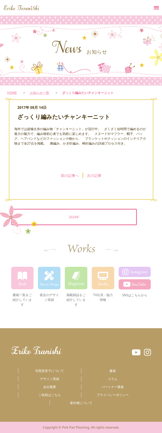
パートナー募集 (112, 387)
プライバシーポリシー (113, 395)
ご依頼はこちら (49, 395)
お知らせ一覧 (39, 93)
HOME (12, 93)
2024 (72, 217)
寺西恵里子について (49, 371)
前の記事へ (70, 175)
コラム (112, 379)
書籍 (112, 371)
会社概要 (49, 387)
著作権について (81, 403)
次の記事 (94, 175)
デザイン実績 (49, 379)
